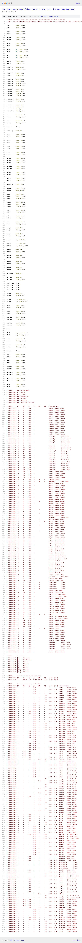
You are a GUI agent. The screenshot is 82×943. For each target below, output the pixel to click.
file (40, 16)
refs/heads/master (31, 9)
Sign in (78, 3)
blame (51, 16)
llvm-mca (56, 9)
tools (49, 9)
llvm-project (12, 9)
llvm (3, 9)
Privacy (16, 940)
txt (74, 940)
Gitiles (11, 940)
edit (56, 16)
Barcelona (70, 9)
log (45, 16)
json (78, 940)
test (43, 9)
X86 (63, 9)
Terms (22, 940)
